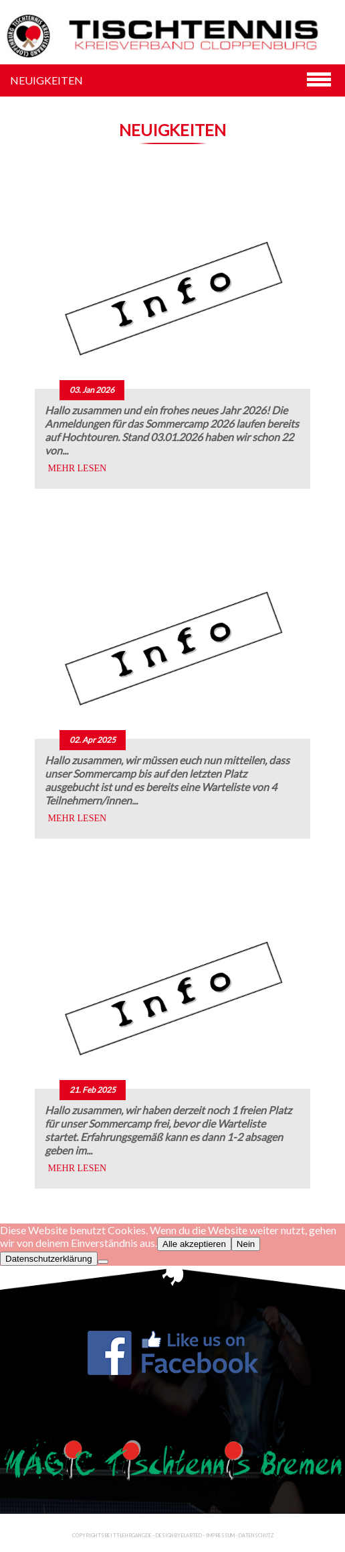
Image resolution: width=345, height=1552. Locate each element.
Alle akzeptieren (194, 1244)
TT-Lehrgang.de (132, 1535)
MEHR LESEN (77, 468)
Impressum (220, 1535)
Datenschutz (256, 1535)
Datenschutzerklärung (48, 1259)
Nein (246, 1244)
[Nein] (103, 1262)
